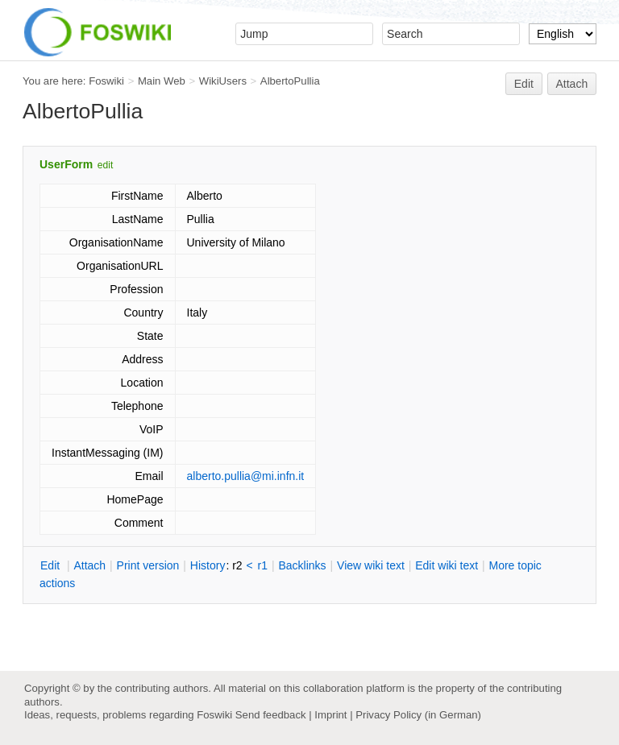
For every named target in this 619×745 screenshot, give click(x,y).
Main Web (161, 81)
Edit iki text (446, 565)
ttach (89, 565)
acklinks (302, 565)
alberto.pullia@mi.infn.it (246, 476)
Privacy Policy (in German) (418, 715)
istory (208, 565)
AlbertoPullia (290, 81)
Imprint (330, 715)
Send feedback (270, 715)
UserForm (66, 164)
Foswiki (106, 81)
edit (105, 165)
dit (51, 565)
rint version (148, 565)
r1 (263, 565)
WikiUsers (223, 81)
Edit (524, 83)
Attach (572, 83)
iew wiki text (371, 565)
